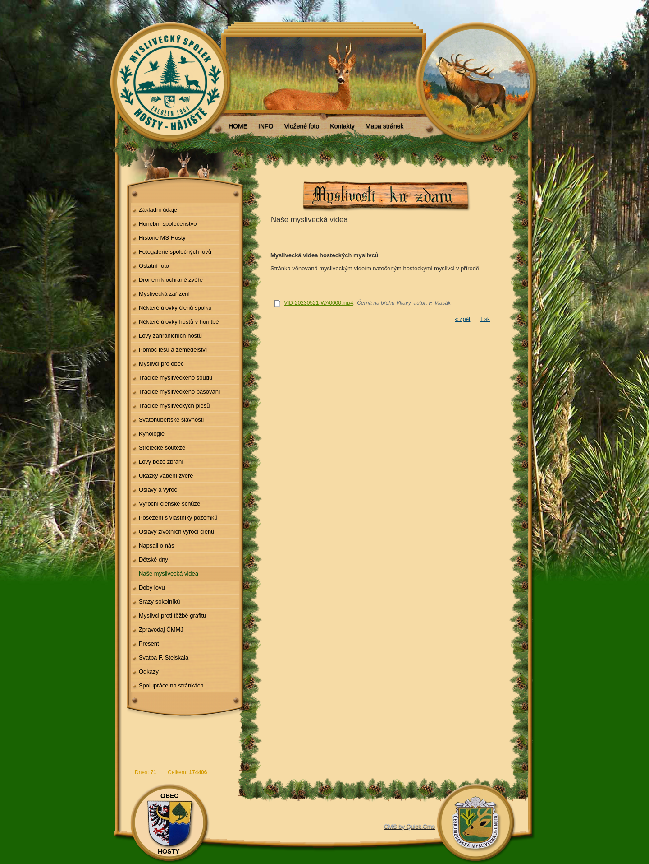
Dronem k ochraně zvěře (171, 279)
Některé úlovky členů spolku (175, 307)
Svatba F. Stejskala (163, 657)
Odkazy (149, 671)
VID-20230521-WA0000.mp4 (318, 303)
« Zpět (462, 319)
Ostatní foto (154, 265)
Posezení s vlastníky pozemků (178, 517)
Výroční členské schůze (169, 503)
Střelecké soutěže (162, 447)
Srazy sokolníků (159, 601)
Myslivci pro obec (161, 363)
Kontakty (342, 126)
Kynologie (152, 433)
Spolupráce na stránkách (171, 685)
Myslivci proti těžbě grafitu (172, 615)
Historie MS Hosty (162, 237)
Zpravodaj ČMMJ (161, 629)
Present (149, 643)
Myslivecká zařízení (164, 293)
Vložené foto (301, 126)
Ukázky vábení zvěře (166, 475)
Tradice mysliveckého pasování (179, 391)
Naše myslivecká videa (168, 573)
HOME (238, 126)
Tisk (485, 319)
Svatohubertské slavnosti (171, 419)
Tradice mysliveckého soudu (175, 377)
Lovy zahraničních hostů (170, 335)
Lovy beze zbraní (161, 461)
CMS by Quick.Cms (409, 826)
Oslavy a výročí (159, 489)
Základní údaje (158, 209)
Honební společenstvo (168, 223)
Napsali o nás (156, 545)
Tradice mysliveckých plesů (174, 405)
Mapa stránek (385, 126)
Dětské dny (153, 559)
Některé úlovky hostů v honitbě (179, 321)
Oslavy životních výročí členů (176, 531)
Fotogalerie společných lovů (175, 251)
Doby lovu (152, 587)
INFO (265, 126)
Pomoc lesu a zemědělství (173, 349)
